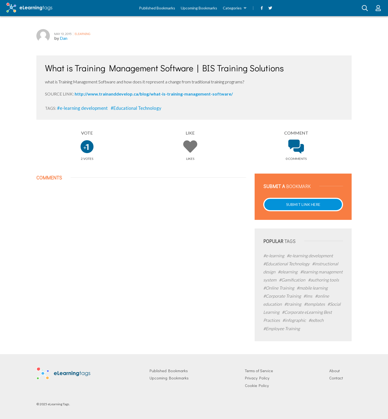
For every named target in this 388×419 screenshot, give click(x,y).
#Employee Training (281, 328)
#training (293, 304)
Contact (336, 378)
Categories (232, 8)
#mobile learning (312, 287)
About (334, 370)
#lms (308, 295)
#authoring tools (323, 279)
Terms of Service (259, 370)
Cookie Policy (257, 385)
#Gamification (292, 279)
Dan (63, 38)
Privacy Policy (257, 378)
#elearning (288, 271)
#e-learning (274, 255)
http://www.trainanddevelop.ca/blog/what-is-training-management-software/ (154, 93)
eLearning (82, 33)
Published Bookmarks (157, 8)
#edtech (316, 320)
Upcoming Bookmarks (199, 8)
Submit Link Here (303, 204)
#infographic (294, 320)
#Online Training (279, 287)
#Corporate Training (282, 295)
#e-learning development (83, 108)
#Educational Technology (136, 108)
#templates (315, 304)
